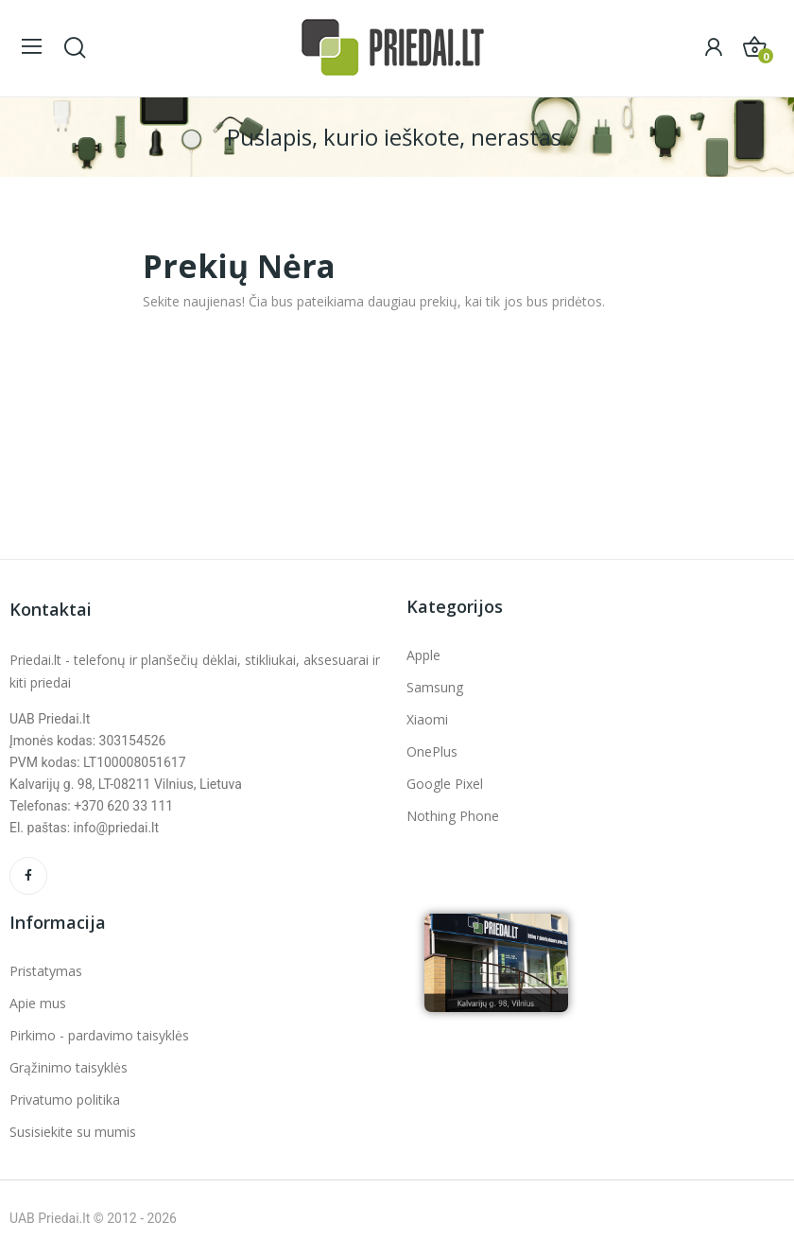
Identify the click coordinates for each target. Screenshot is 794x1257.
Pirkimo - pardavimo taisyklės (99, 1035)
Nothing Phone (452, 816)
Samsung (434, 687)
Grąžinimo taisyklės (68, 1067)
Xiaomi (427, 719)
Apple (423, 655)
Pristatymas (45, 971)
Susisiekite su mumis (72, 1132)
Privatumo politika (64, 1100)
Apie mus (37, 1003)
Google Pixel (444, 784)
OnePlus (431, 751)
